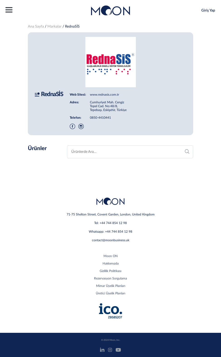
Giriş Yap (208, 10)
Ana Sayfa (36, 26)
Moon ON (110, 256)
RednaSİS (72, 26)
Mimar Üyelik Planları (110, 286)
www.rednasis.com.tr (104, 94)
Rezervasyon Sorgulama (110, 278)
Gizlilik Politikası (110, 271)
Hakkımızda (111, 263)
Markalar (54, 26)
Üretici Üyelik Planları (110, 293)
